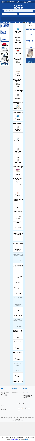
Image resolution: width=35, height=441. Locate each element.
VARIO (2, 40)
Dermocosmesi (3, 30)
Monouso (3, 38)
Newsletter (17, 17)
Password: (30, 25)
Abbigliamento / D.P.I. (5, 24)
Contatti (2, 412)
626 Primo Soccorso (5, 23)
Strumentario (3, 39)
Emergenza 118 (3, 34)
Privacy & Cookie (30, 17)
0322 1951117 (26, 392)
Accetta (27, 439)
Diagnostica (3, 31)
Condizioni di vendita (4, 410)
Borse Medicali (4, 29)
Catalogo (11, 17)
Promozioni (5, 17)
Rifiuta (19, 439)
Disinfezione (3, 32)
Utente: (30, 23)
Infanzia (2, 37)
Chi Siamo (23, 17)
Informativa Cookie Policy (14, 439)
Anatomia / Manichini (5, 25)
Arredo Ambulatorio (5, 26)
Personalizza (23, 439)
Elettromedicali (4, 33)
